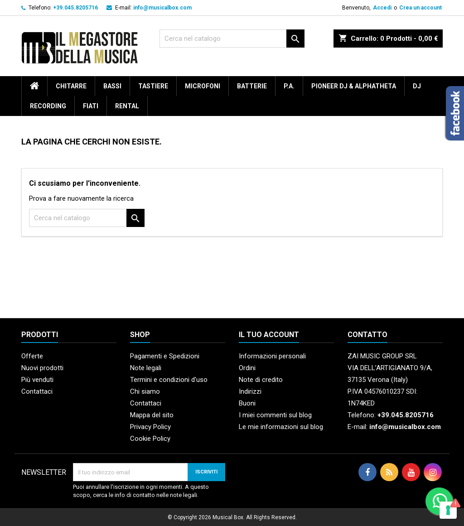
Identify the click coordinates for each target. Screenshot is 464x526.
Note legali (145, 368)
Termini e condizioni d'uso (169, 380)
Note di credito (261, 380)
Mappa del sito (152, 415)
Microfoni (202, 86)
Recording (48, 106)
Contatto (367, 334)
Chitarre (71, 86)
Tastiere (153, 86)
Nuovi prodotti (42, 368)
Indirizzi (250, 391)
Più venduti (37, 380)
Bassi (112, 86)
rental (127, 106)
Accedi (382, 8)
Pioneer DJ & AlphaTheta (353, 86)
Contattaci (37, 391)
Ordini (247, 368)
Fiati (90, 106)
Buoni (247, 403)
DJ (417, 86)
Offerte (32, 356)
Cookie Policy (150, 438)
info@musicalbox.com (162, 8)
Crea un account (420, 8)
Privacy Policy (150, 427)
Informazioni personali (272, 356)
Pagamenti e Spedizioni (164, 356)
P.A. (289, 86)
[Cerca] (232, 38)
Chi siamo (145, 391)
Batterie (252, 86)
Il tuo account (269, 334)
